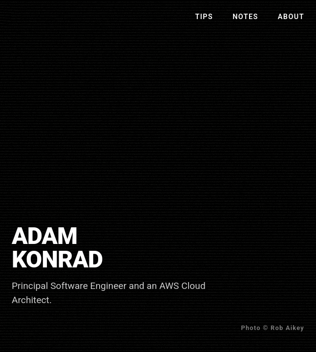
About (291, 17)
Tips (204, 17)
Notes (245, 17)
